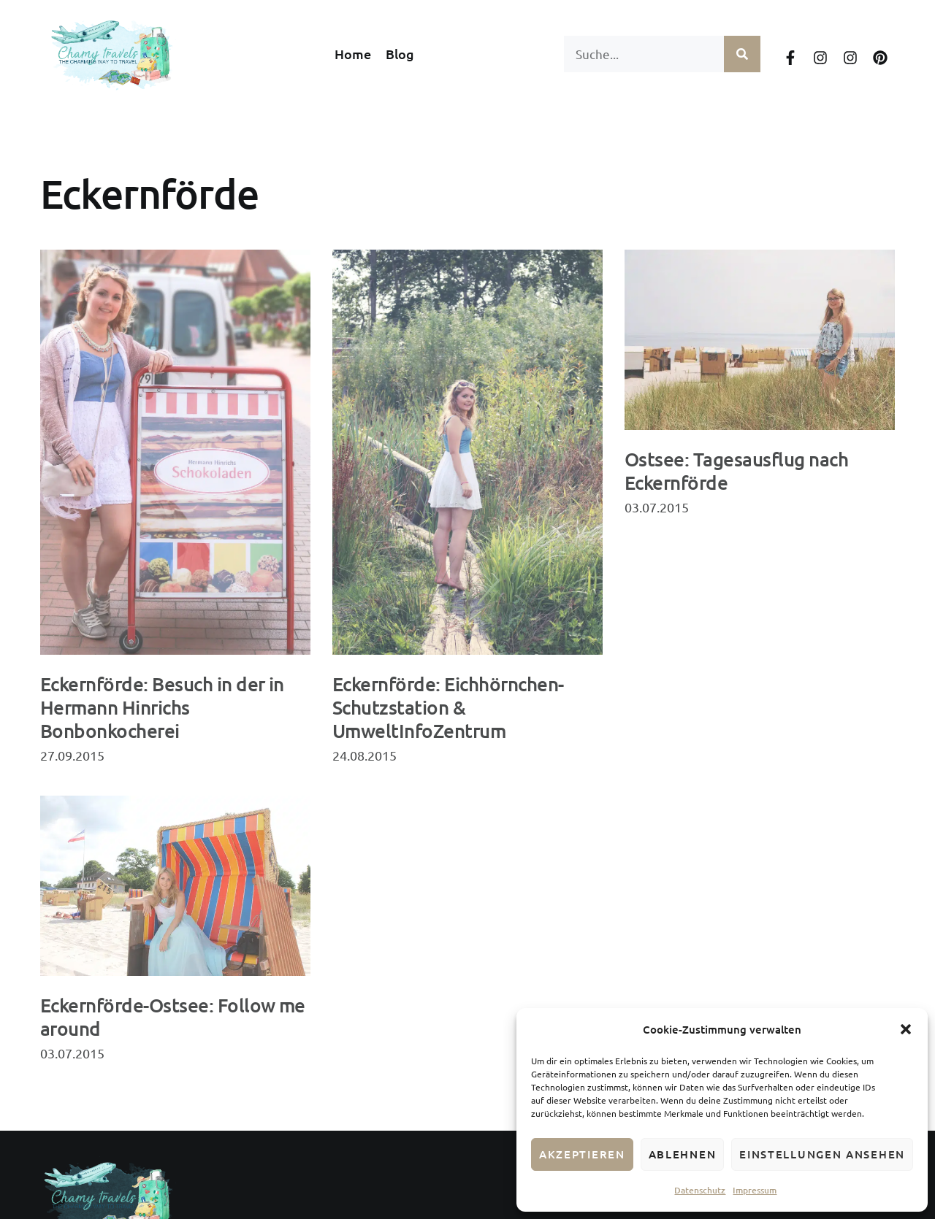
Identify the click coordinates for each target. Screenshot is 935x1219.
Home (353, 54)
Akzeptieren (582, 1154)
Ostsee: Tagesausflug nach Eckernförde (736, 470)
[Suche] (742, 54)
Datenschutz (699, 1190)
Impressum (754, 1190)
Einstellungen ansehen (822, 1154)
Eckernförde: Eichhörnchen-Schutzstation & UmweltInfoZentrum (447, 707)
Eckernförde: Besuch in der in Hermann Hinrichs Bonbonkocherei (162, 707)
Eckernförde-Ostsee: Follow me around (172, 1016)
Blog (400, 54)
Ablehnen (683, 1154)
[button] (905, 1029)
